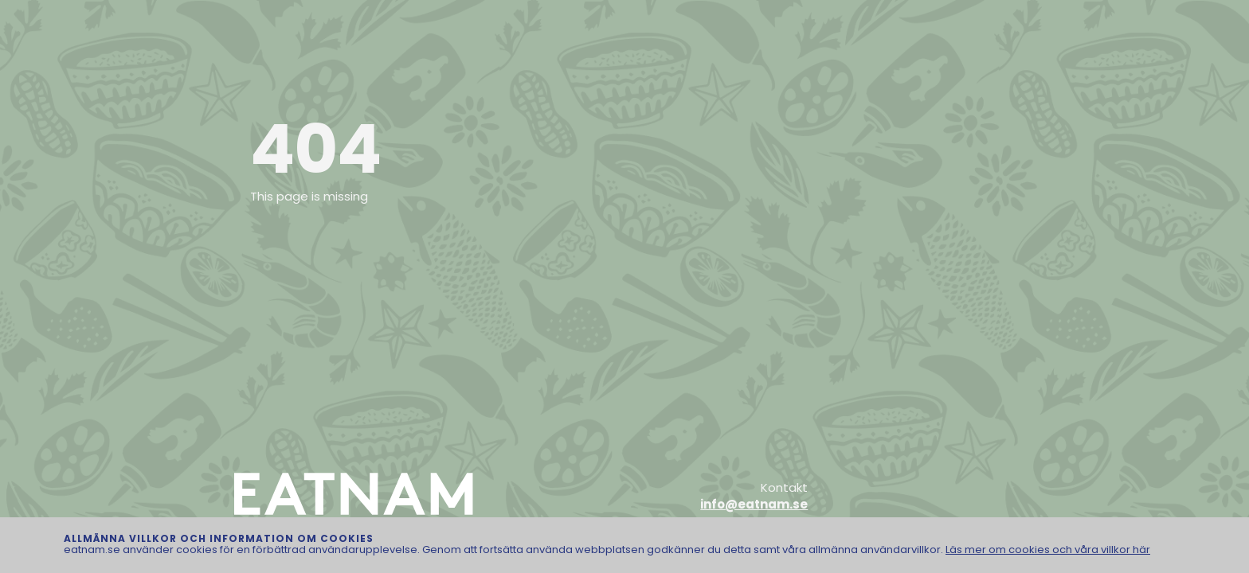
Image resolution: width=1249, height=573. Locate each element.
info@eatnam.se (754, 504)
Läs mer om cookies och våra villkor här (1048, 549)
